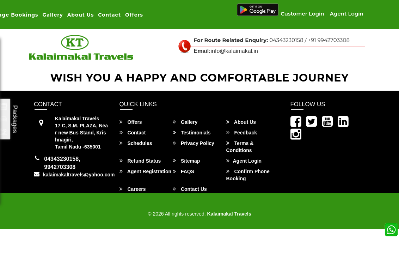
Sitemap (186, 161)
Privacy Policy (193, 143)
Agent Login (346, 13)
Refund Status (140, 161)
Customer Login (302, 13)
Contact (109, 15)
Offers (134, 15)
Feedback (241, 132)
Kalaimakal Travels (229, 214)
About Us (80, 15)
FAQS (183, 171)
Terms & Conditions (240, 146)
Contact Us (190, 189)
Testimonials (191, 132)
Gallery (53, 15)
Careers (132, 189)
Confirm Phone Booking (248, 174)
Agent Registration (145, 171)
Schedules (135, 143)
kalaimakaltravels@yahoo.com (79, 174)
